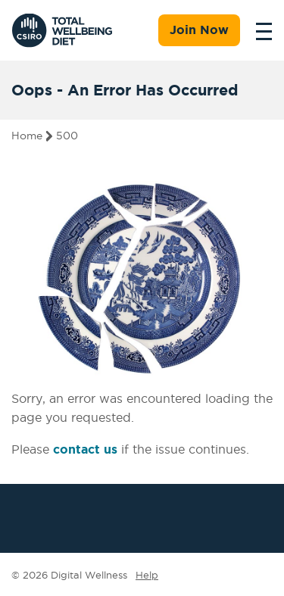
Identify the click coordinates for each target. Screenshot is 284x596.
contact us (85, 449)
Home (26, 135)
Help (147, 574)
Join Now (199, 29)
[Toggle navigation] (260, 30)
